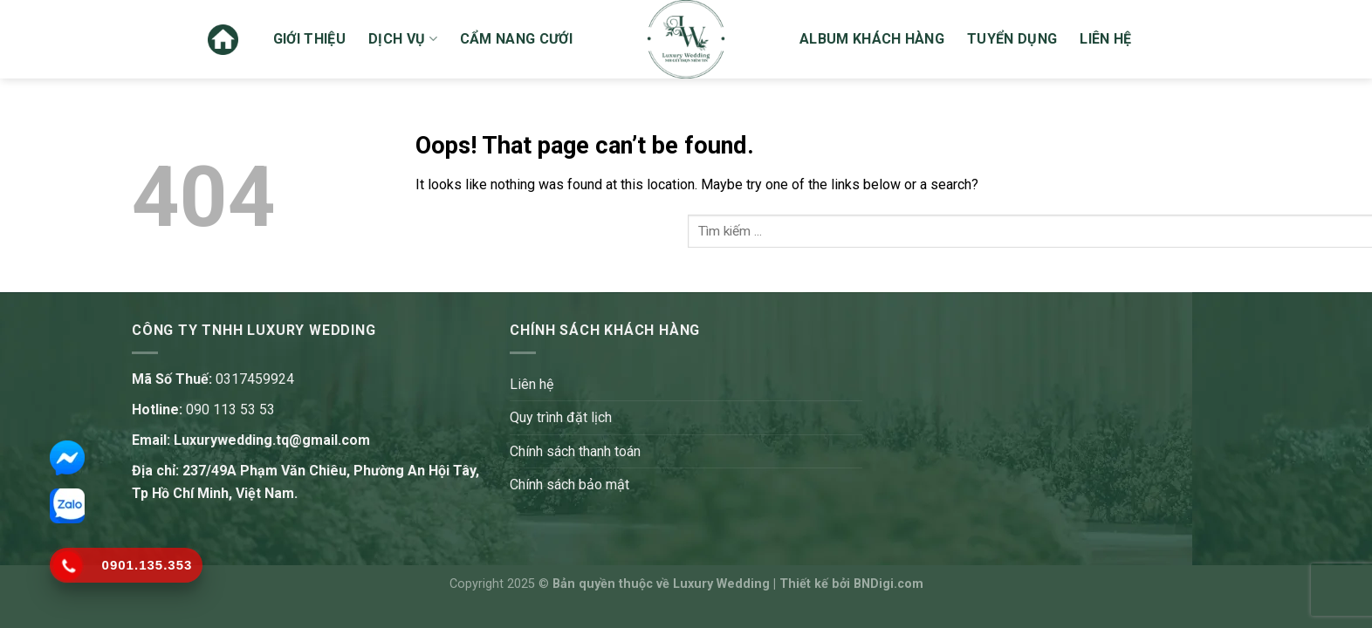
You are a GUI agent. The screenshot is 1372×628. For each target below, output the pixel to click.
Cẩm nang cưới (516, 39)
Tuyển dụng (1012, 39)
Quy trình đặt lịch (561, 417)
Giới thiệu (309, 39)
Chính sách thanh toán (575, 451)
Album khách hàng (871, 39)
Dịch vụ (402, 39)
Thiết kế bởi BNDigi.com (851, 584)
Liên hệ (1105, 39)
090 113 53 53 (230, 409)
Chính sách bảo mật (569, 484)
